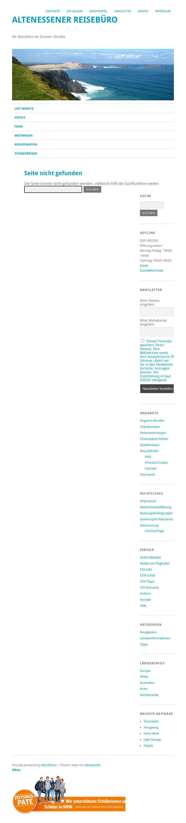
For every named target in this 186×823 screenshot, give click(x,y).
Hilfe (143, 606)
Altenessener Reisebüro (65, 20)
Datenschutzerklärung (155, 507)
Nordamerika (149, 695)
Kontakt (145, 599)
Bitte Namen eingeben (150, 302)
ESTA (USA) (147, 575)
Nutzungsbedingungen (156, 513)
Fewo (19, 126)
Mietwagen (23, 135)
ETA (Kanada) (149, 587)
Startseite (53, 11)
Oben (16, 770)
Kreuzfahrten (26, 144)
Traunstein (151, 721)
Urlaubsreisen (150, 427)
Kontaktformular (151, 270)
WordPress (49, 765)
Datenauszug (149, 525)
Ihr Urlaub (74, 11)
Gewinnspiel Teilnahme (156, 519)
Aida (148, 456)
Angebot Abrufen (152, 420)
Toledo (148, 745)
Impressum (162, 11)
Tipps (144, 644)
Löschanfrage (154, 531)
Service (143, 11)
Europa (145, 671)
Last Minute (24, 108)
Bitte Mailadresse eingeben (153, 322)
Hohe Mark (151, 733)
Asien (144, 689)
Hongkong (151, 727)
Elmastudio (93, 765)
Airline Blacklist (150, 557)
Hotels (20, 117)
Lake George (152, 739)
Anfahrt (145, 593)
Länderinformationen (155, 638)
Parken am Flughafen (155, 563)
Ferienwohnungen (153, 433)
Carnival (150, 468)
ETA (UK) (146, 569)
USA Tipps (147, 581)
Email (144, 265)
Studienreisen (26, 153)
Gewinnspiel (98, 11)
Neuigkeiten (148, 632)
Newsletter (122, 11)
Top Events (147, 474)
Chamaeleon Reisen (154, 439)
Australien (147, 683)
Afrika (144, 676)
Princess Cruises (156, 462)
